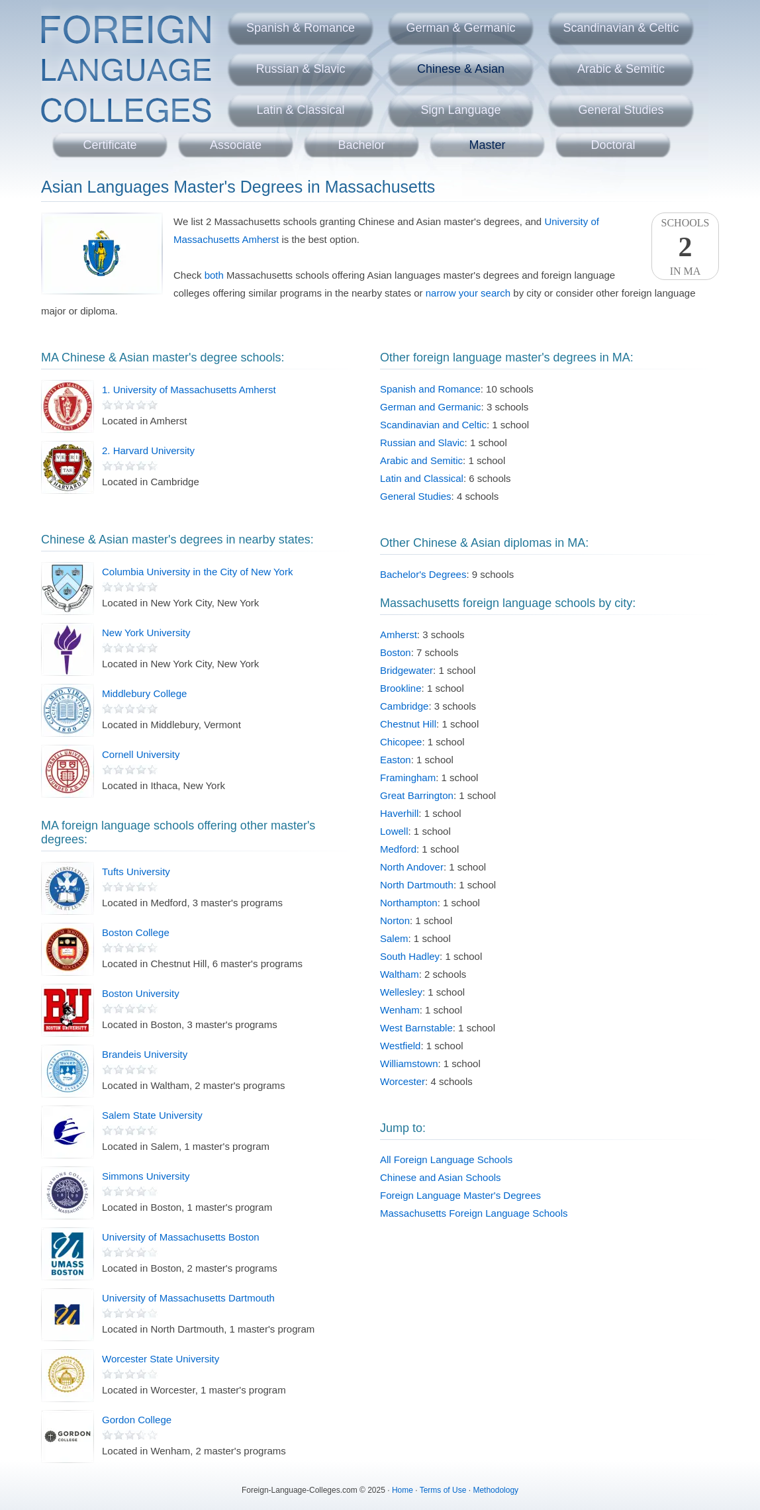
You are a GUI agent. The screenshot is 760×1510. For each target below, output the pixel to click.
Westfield (400, 1045)
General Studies (620, 110)
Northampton (409, 902)
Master (487, 145)
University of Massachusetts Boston (181, 1237)
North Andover (412, 867)
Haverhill (399, 813)
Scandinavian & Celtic (621, 27)
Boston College (135, 932)
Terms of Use (443, 1490)
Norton (395, 920)
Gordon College (136, 1419)
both (214, 275)
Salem (394, 938)
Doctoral (613, 145)
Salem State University (152, 1115)
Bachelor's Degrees (423, 574)
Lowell (394, 831)
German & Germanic (460, 27)
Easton (395, 759)
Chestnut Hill (408, 724)
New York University (146, 632)
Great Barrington (416, 795)
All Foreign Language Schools (446, 1159)
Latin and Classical (421, 478)
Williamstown (409, 1063)
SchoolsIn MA (685, 247)
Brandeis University (144, 1054)
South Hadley (410, 956)
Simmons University (146, 1176)
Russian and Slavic (422, 442)
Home (402, 1490)
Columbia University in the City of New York (197, 571)
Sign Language (460, 110)
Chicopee (401, 741)
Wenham (400, 1009)
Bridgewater (406, 670)
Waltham (399, 974)
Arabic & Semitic (621, 68)
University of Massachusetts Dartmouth (188, 1297)
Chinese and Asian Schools (440, 1177)
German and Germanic (430, 406)
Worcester (402, 1081)
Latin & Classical (300, 110)
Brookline (401, 688)
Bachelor (361, 145)
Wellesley (401, 992)
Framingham (408, 777)
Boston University (140, 993)
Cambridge (404, 706)
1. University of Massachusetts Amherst (189, 389)
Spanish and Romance (430, 389)
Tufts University (136, 871)
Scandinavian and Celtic (433, 424)
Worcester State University (160, 1358)
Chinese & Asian (460, 68)
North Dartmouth (416, 884)
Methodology (495, 1490)
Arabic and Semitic (421, 460)
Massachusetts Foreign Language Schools (474, 1213)
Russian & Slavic (300, 68)
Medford (398, 849)
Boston (395, 652)
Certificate (109, 145)
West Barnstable (416, 1027)
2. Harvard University (148, 450)
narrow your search (468, 293)
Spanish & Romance (300, 27)
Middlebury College (144, 693)
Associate (235, 145)
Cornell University (141, 754)
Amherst (398, 634)
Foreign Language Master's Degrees (460, 1195)
